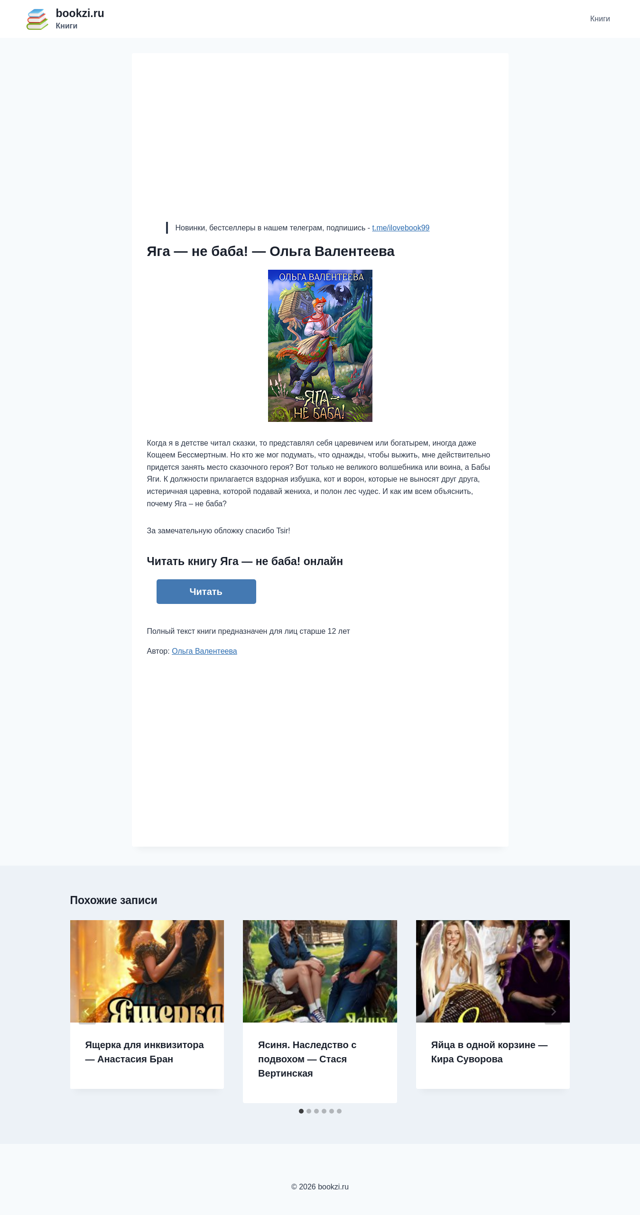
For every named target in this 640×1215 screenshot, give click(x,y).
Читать (206, 591)
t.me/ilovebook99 (400, 228)
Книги (600, 19)
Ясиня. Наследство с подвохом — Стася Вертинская (307, 1059)
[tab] (301, 1111)
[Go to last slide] (87, 1011)
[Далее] (553, 1011)
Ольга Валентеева (204, 651)
